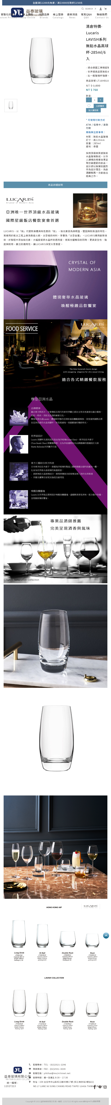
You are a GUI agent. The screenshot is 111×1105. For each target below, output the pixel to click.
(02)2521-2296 (58, 1064)
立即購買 (100, 105)
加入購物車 (93, 110)
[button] (27, 16)
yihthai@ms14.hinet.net (57, 1073)
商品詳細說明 (55, 184)
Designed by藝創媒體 (92, 1101)
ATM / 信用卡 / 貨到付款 (97, 126)
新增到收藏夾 (89, 105)
